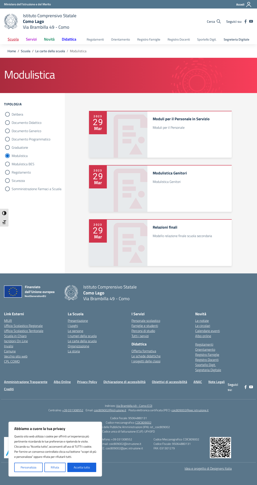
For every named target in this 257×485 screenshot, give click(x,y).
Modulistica (20, 155)
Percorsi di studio (143, 330)
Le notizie (202, 320)
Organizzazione (78, 346)
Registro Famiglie (148, 39)
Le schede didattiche (146, 356)
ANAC (197, 381)
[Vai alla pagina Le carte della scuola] (50, 51)
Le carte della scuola (82, 341)
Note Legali (216, 381)
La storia (74, 351)
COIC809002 (143, 422)
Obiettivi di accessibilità (169, 381)
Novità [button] (49, 39)
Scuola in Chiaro (15, 335)
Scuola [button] (13, 39)
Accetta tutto (82, 467)
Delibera (17, 114)
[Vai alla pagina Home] (11, 51)
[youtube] (251, 21)
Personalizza (28, 467)
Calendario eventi (207, 330)
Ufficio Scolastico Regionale (23, 325)
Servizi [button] (31, 39)
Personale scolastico (145, 320)
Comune (10, 351)
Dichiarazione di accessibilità (124, 381)
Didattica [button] (69, 39)
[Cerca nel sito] (214, 21)
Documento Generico (26, 130)
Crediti (9, 389)
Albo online (203, 335)
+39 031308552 (72, 410)
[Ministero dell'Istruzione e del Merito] (27, 4)
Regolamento (21, 172)
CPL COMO (12, 361)
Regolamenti (95, 39)
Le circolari (202, 325)
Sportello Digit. (206, 39)
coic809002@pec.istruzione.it (190, 410)
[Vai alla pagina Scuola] (25, 51)
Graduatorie (20, 147)
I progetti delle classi (145, 361)
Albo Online (62, 381)
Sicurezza (18, 180)
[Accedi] (244, 4)
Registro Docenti (179, 39)
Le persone (75, 330)
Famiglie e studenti (144, 325)
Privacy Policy (87, 381)
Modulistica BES (23, 164)
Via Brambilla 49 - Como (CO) (134, 405)
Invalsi (8, 346)
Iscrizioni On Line (16, 341)
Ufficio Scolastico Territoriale (23, 330)
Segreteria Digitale (236, 39)
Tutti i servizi (140, 335)
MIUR (8, 320)
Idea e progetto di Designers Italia (208, 468)
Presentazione (78, 320)
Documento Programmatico (31, 139)
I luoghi (73, 325)
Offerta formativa (143, 350)
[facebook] (245, 21)
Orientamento (120, 39)
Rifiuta (55, 467)
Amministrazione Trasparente (25, 381)
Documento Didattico (26, 122)
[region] (55, 449)
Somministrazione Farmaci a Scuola (36, 188)
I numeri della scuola (82, 335)
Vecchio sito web (15, 356)
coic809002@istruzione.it (110, 410)
